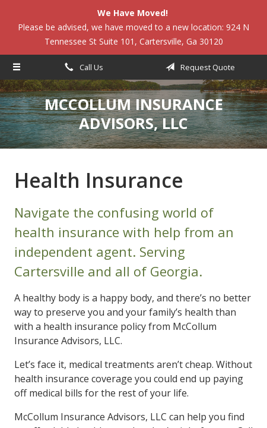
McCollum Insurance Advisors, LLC (133, 114)
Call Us (82, 67)
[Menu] (17, 67)
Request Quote (198, 67)
